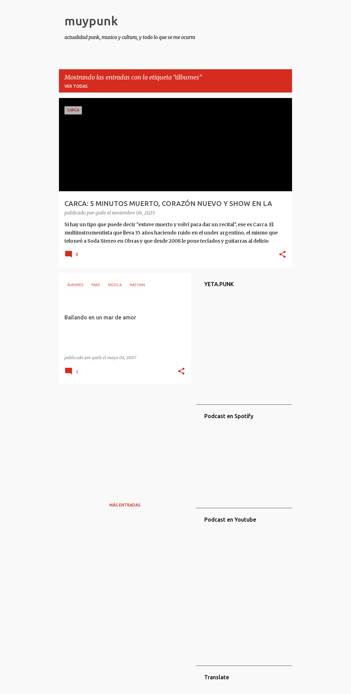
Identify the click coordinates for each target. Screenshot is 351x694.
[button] (282, 255)
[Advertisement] (122, 437)
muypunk (91, 21)
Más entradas (125, 505)
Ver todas (76, 86)
